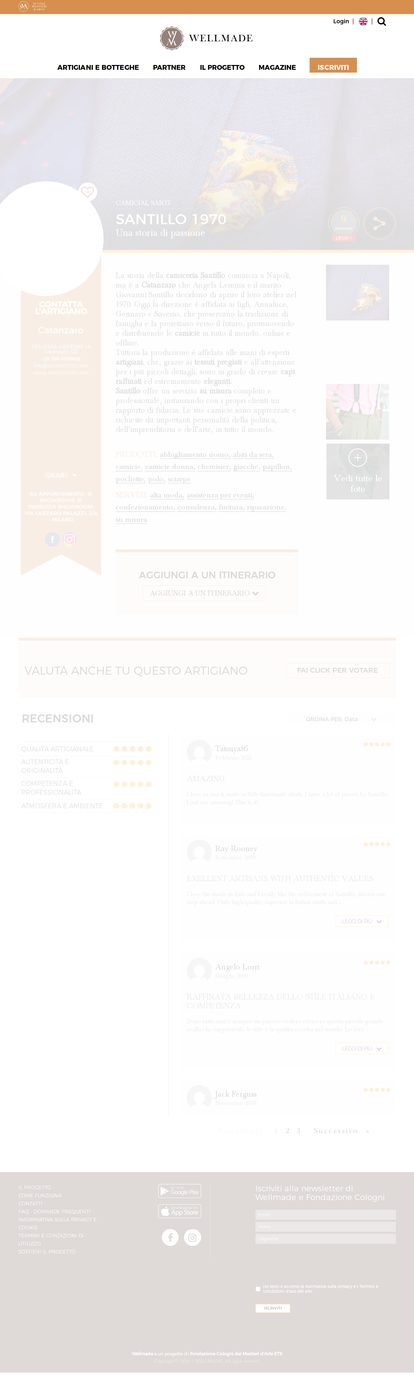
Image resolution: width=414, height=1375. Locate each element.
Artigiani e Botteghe (98, 69)
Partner (169, 69)
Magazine (278, 69)
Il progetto (222, 69)
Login (341, 21)
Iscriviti (333, 69)
